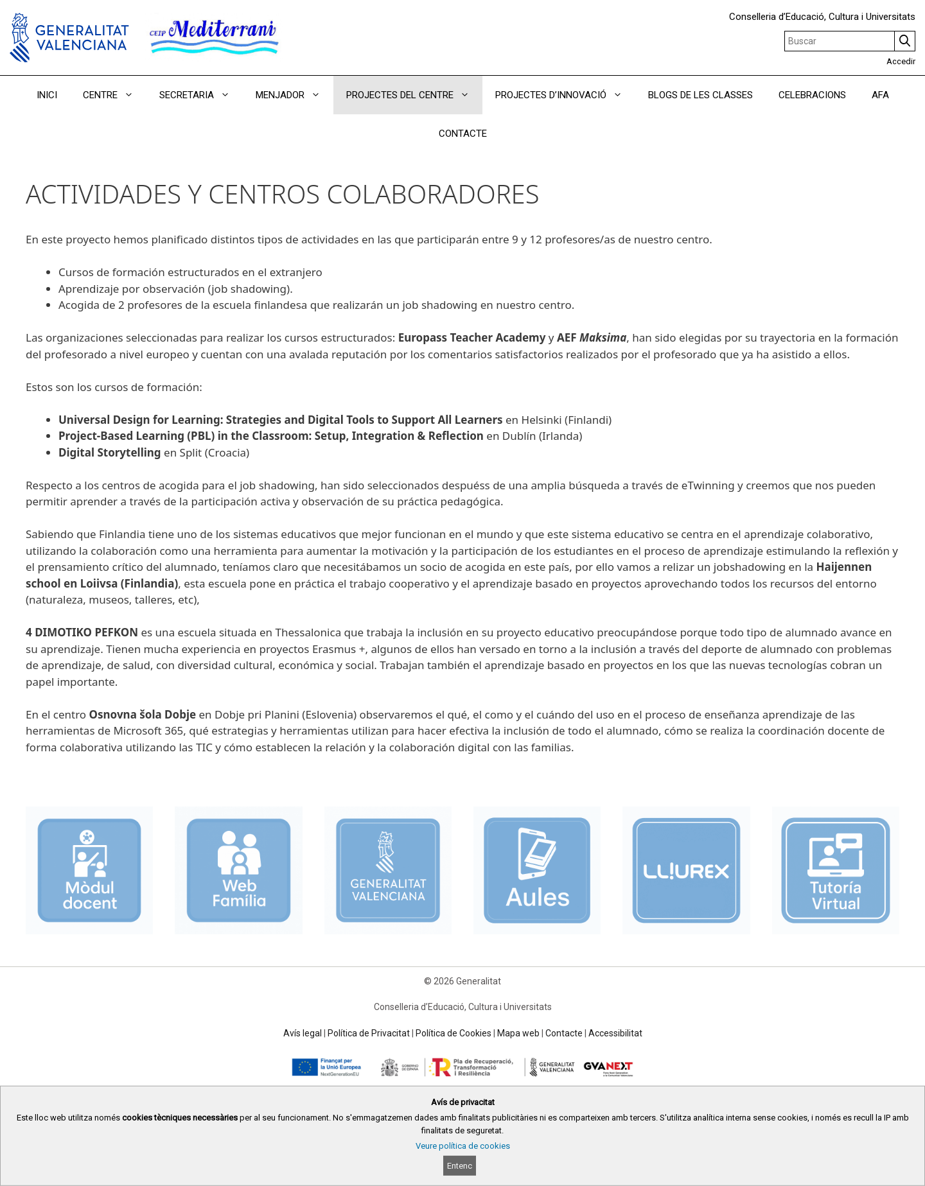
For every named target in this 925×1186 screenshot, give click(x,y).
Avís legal (302, 1033)
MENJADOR (294, 95)
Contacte (564, 1033)
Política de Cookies (453, 1033)
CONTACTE (463, 133)
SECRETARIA (201, 95)
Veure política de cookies (463, 1146)
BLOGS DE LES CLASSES (700, 95)
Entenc (459, 1166)
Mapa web (518, 1033)
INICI (47, 95)
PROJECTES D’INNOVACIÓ (565, 95)
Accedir (900, 61)
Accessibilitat (615, 1033)
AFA (880, 95)
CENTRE (114, 95)
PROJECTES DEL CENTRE (414, 95)
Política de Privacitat (369, 1033)
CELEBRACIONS (812, 95)
